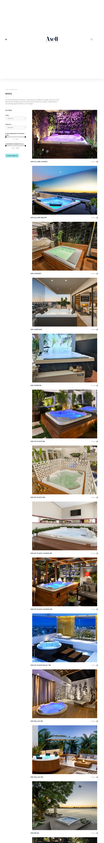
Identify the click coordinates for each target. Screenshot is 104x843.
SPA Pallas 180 (37, 721)
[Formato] (15, 127)
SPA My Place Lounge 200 (41, 609)
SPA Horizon (36, 385)
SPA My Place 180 (38, 441)
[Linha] (15, 118)
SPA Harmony (36, 329)
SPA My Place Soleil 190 (41, 665)
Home (6, 89)
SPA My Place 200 (38, 497)
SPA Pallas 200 (37, 777)
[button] (6, 41)
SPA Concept (36, 273)
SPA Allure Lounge (39, 162)
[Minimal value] (15, 137)
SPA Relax (35, 833)
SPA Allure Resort (39, 218)
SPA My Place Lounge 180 (41, 553)
